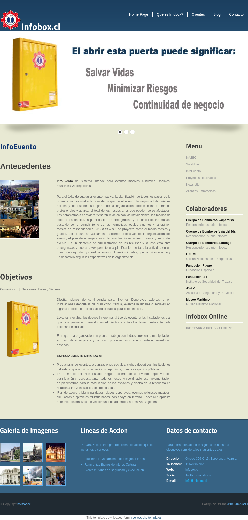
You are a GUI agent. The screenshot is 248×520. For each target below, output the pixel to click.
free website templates (145, 517)
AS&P (190, 288)
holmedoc (24, 504)
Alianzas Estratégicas (201, 191)
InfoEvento (193, 171)
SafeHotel (193, 164)
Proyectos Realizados (201, 178)
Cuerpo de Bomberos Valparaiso (210, 220)
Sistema (54, 289)
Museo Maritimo (198, 299)
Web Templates (237, 504)
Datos (42, 289)
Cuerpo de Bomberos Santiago (208, 243)
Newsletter (193, 184)
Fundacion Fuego (199, 265)
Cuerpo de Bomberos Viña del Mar (211, 231)
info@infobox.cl (196, 481)
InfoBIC (191, 157)
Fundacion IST (196, 277)
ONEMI (191, 254)
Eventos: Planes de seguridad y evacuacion (114, 470)
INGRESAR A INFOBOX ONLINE (209, 328)
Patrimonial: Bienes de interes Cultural (110, 464)
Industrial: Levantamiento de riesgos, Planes (114, 459)
